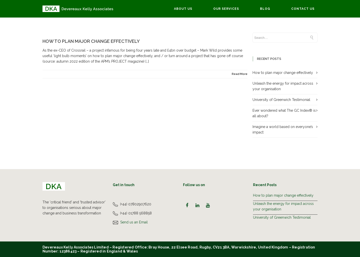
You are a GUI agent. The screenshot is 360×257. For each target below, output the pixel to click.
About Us (183, 9)
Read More (240, 74)
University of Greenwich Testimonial (281, 100)
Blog (265, 9)
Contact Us (302, 9)
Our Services (226, 9)
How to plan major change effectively (91, 41)
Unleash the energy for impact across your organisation (283, 206)
